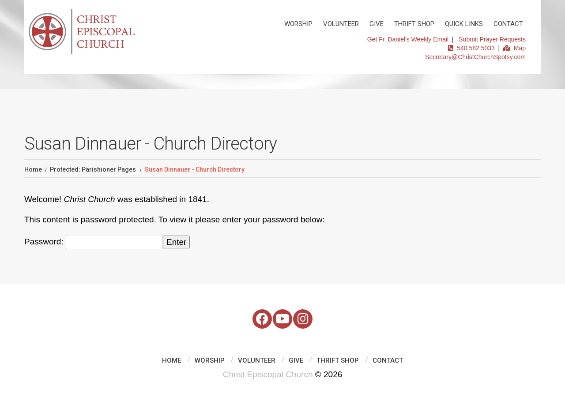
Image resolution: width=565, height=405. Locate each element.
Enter (176, 242)
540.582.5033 (471, 48)
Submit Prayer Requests (492, 39)
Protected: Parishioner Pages (93, 169)
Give (376, 24)
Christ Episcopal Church (268, 374)
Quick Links (464, 24)
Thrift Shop (414, 24)
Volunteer (341, 24)
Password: (93, 242)
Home (33, 169)
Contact (508, 24)
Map (514, 48)
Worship (298, 24)
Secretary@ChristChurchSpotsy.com (475, 56)
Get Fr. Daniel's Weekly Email (407, 39)
